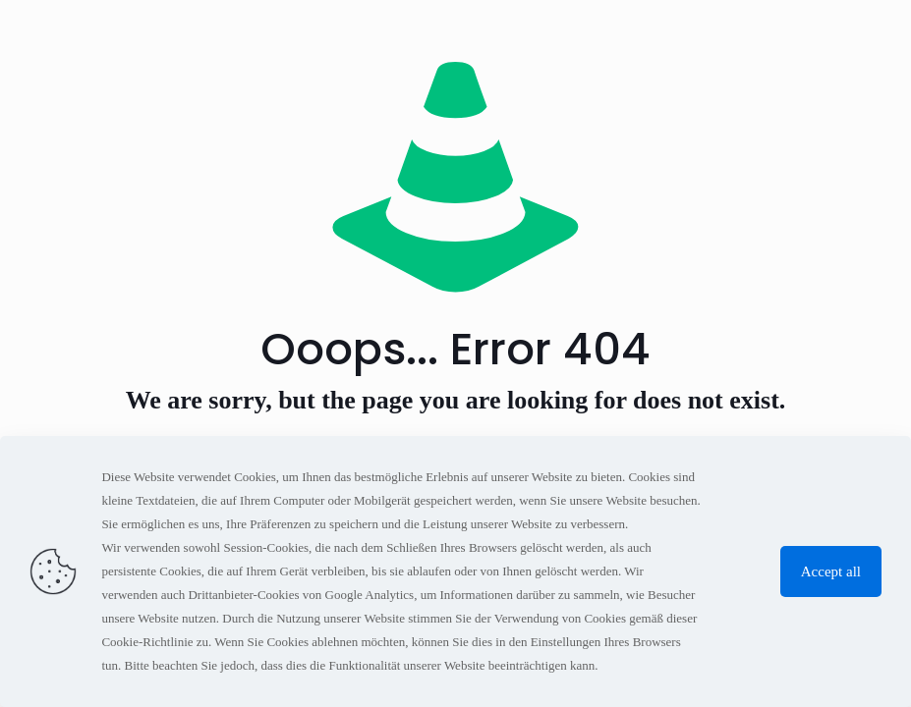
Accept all (831, 571)
